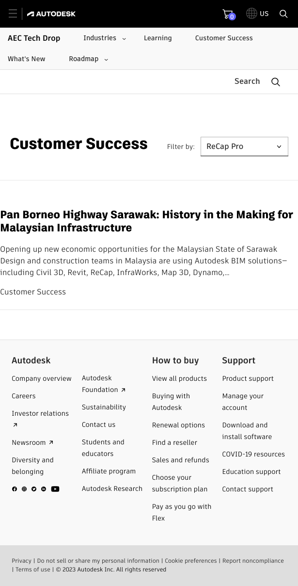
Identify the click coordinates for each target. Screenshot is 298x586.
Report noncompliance (253, 561)
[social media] (36, 489)
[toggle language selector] (257, 13)
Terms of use (33, 570)
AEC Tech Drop (34, 38)
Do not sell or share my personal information (98, 561)
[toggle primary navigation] (18, 14)
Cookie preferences (191, 561)
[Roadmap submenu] (87, 59)
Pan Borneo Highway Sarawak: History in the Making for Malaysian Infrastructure (146, 221)
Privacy (21, 561)
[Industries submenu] (104, 38)
